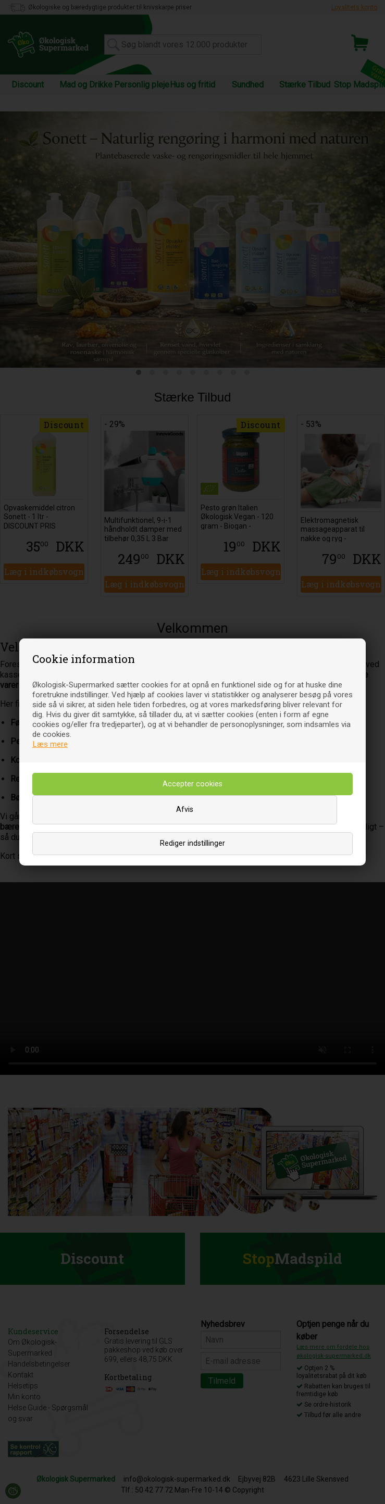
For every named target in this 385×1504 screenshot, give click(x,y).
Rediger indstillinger (192, 843)
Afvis (184, 809)
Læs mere (50, 744)
